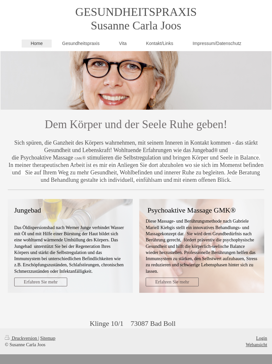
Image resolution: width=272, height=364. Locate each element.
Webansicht (256, 344)
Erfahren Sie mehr (41, 281)
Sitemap (47, 338)
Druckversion (21, 338)
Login (261, 338)
